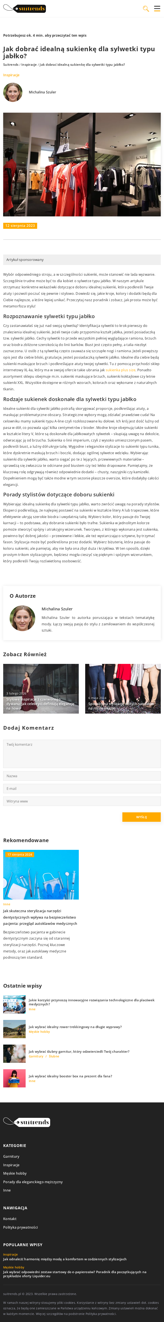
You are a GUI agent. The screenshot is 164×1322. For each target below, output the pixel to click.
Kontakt (9, 1218)
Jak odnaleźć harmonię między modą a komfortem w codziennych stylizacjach (65, 1259)
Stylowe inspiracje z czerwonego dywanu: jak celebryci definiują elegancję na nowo (40, 703)
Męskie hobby (14, 1173)
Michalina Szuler (42, 92)
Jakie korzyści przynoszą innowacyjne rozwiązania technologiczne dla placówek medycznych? (92, 1002)
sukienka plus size (121, 370)
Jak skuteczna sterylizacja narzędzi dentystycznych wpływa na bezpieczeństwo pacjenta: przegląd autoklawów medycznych (40, 917)
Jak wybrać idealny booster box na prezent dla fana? (70, 1076)
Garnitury (11, 1156)
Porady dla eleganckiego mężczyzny (33, 1182)
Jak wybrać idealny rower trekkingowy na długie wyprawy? (75, 1027)
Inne (7, 1190)
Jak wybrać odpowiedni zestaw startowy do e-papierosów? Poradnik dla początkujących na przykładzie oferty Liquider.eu (74, 1274)
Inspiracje (11, 75)
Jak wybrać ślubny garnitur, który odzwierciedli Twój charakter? (79, 1052)
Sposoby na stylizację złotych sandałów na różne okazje (121, 706)
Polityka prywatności (20, 1227)
